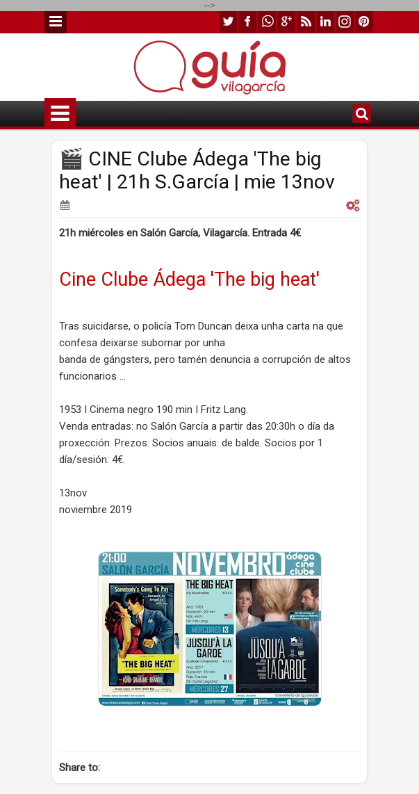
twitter (228, 22)
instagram (345, 22)
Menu (55, 22)
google (286, 22)
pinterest (364, 22)
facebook (247, 22)
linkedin (325, 22)
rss (306, 22)
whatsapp (267, 22)
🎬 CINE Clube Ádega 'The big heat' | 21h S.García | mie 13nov (197, 170)
